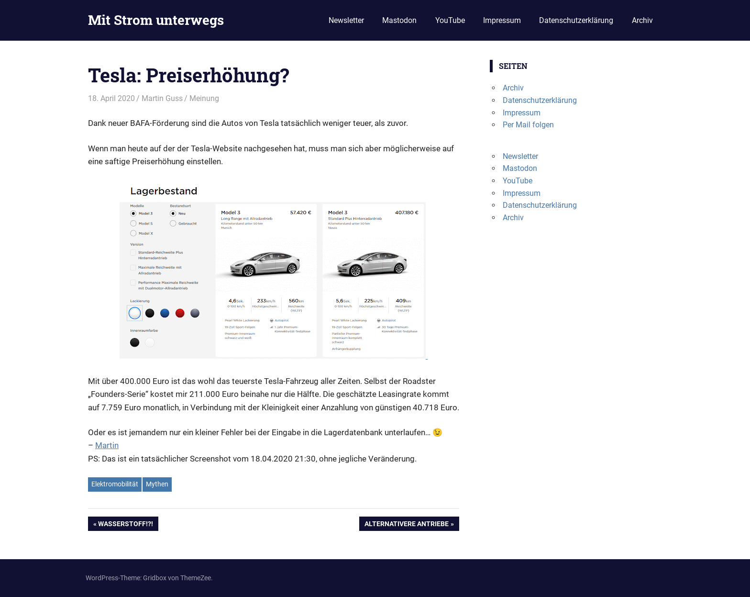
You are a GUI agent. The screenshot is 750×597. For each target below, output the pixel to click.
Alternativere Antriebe (406, 524)
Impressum (502, 20)
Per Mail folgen (528, 124)
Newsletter (346, 20)
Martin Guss (162, 98)
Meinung (204, 98)
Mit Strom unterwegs (156, 20)
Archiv (642, 20)
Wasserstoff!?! (125, 524)
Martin (107, 445)
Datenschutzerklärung (576, 20)
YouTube (450, 20)
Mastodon (399, 20)
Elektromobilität (114, 484)
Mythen (157, 484)
